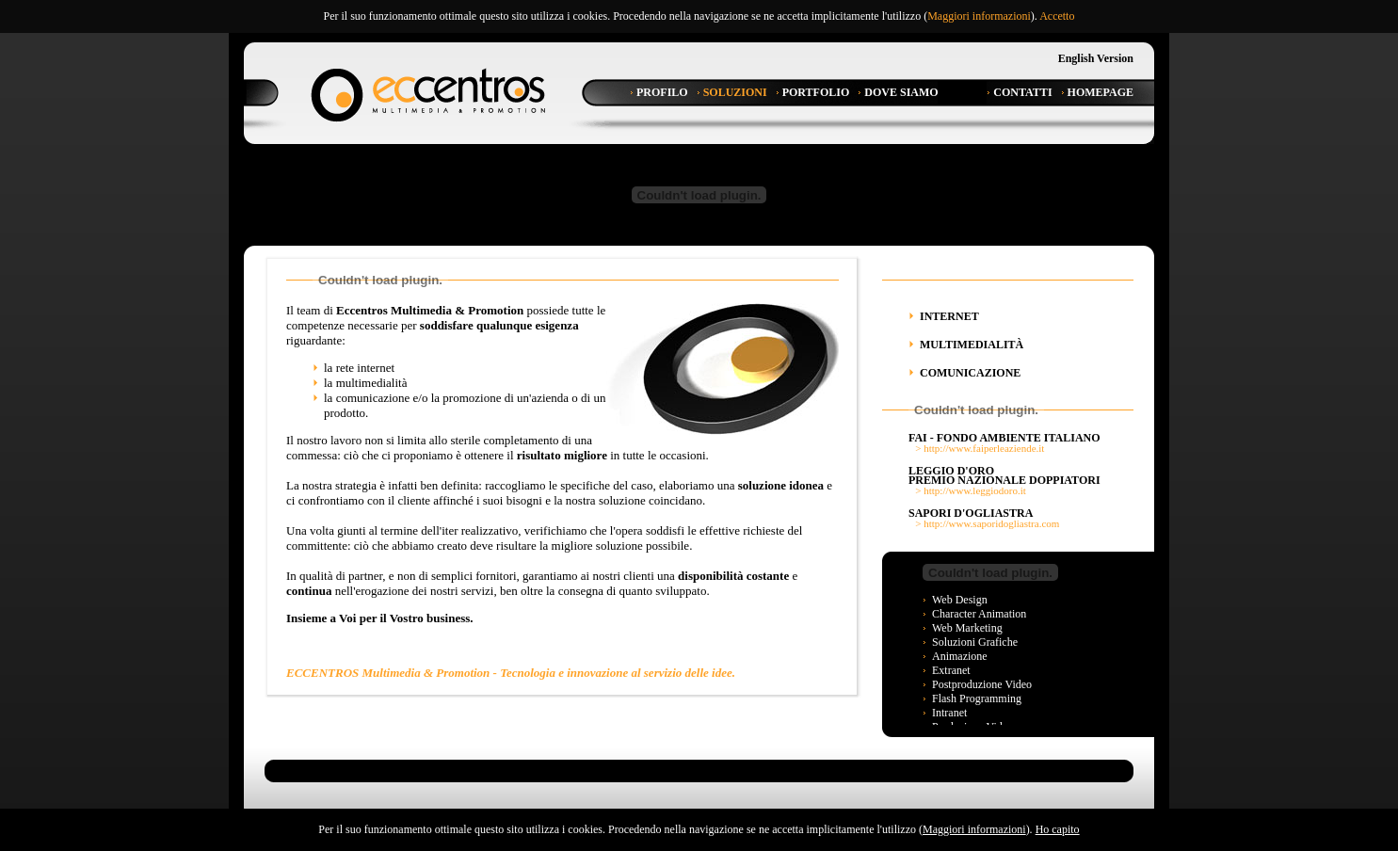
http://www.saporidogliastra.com (991, 523)
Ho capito (1058, 829)
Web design (960, 599)
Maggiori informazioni (979, 16)
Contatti (1022, 92)
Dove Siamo (901, 92)
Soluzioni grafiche (975, 642)
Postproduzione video (982, 684)
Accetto (1056, 16)
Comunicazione (970, 372)
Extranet (951, 670)
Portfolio (816, 92)
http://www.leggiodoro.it (975, 490)
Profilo (662, 92)
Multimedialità (971, 344)
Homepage (1100, 92)
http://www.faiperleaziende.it (984, 448)
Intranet (949, 712)
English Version (1095, 58)
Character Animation (979, 613)
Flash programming (976, 698)
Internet (949, 316)
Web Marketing (967, 627)
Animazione (960, 656)
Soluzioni (735, 92)
